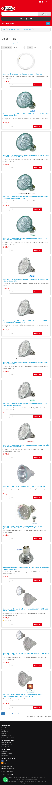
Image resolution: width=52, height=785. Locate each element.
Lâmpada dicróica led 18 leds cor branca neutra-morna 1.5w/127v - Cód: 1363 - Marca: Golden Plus (22, 695)
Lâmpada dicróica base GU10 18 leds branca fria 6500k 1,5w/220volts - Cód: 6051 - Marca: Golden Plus (22, 527)
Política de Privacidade (7, 737)
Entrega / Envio (5, 730)
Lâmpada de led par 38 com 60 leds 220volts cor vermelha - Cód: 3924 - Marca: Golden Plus (26, 446)
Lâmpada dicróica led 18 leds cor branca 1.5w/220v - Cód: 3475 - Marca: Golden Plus (26, 654)
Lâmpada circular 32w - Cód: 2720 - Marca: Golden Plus (22, 74)
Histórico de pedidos (7, 753)
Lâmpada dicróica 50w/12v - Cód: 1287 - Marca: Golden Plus (24, 486)
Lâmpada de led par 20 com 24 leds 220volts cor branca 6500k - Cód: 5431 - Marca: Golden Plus (26, 156)
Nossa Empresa (5, 728)
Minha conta (4, 752)
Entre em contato (6, 743)
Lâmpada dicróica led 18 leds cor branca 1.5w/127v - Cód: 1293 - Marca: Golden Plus (26, 610)
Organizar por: (7, 47)
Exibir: (30, 47)
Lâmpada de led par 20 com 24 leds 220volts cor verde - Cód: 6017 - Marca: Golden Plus (25, 239)
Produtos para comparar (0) (10, 43)
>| (18, 714)
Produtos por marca (14, 29)
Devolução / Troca (6, 735)
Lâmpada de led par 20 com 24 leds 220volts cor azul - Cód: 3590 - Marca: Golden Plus (26, 114)
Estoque (3, 733)
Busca (44, 14)
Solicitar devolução (6, 744)
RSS (5, 763)
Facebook (6, 761)
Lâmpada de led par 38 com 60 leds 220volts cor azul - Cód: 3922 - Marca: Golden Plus (26, 280)
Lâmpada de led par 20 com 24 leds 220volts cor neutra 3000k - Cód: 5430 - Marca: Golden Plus (26, 197)
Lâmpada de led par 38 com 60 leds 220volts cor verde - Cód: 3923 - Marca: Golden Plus (25, 404)
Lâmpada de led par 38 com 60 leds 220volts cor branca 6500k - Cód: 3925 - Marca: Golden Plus (26, 321)
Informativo (4, 755)
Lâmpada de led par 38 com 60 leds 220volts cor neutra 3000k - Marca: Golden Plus (26, 363)
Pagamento (4, 732)
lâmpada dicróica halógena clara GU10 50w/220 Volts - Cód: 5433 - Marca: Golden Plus (26, 568)
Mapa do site (5, 746)
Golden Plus (27, 29)
